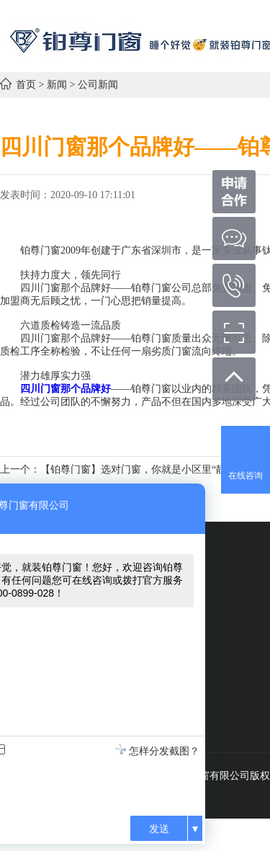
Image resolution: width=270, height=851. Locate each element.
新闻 (57, 84)
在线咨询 (245, 476)
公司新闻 (98, 84)
